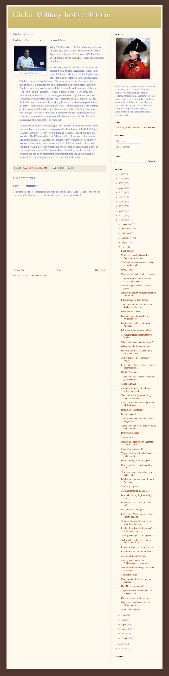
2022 (121, 192)
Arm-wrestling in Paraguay (133, 556)
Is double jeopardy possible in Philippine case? (134, 317)
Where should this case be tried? (136, 346)
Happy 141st (127, 270)
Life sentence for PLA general (135, 300)
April (124, 624)
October (126, 233)
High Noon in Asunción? (132, 586)
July (124, 247)
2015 (121, 644)
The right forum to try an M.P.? (135, 491)
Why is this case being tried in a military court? (135, 603)
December (126, 224)
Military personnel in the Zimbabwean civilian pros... (135, 561)
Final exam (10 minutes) (132, 410)
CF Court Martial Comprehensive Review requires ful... (136, 305)
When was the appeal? (131, 311)
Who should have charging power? (137, 342)
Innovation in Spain (130, 433)
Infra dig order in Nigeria (132, 509)
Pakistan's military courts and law (136, 330)
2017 (121, 215)
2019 (121, 206)
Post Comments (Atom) (36, 275)
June (124, 615)
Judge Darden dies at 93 (132, 449)
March (125, 629)
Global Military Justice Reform (62, 14)
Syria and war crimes (130, 609)
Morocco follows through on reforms (138, 274)
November (127, 228)
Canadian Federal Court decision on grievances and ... (137, 378)
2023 (121, 188)
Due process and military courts (135, 598)
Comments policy (129, 575)
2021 (121, 197)
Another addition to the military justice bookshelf (135, 389)
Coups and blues (128, 384)
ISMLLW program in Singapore (135, 460)
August (125, 242)
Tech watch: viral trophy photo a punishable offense (136, 541)
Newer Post (19, 270)
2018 (121, 211)
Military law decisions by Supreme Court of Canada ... (137, 443)
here (80, 57)
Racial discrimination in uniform (136, 551)
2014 (121, 648)
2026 (121, 174)
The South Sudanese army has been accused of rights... (137, 263)
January (125, 638)
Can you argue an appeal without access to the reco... (136, 279)
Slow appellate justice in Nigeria (136, 535)
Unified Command (129, 372)
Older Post (100, 270)
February (126, 633)
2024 (121, 183)
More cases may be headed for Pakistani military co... (135, 256)
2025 (121, 178)
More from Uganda (130, 486)
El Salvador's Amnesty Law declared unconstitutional (138, 366)
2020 (121, 201)
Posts (121, 141)
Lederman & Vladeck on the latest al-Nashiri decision (138, 515)
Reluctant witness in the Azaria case (137, 547)
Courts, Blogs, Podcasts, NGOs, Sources (136, 127)
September (127, 238)
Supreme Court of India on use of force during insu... (136, 522)
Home (60, 270)
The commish (127, 437)
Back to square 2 (128, 414)
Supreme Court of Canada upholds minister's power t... (137, 352)
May (124, 620)
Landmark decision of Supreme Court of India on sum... (138, 529)
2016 (121, 220)
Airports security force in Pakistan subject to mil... (136, 592)
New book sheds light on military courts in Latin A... (136, 396)
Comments (123, 147)
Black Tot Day (127, 251)
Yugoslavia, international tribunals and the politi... (136, 454)
